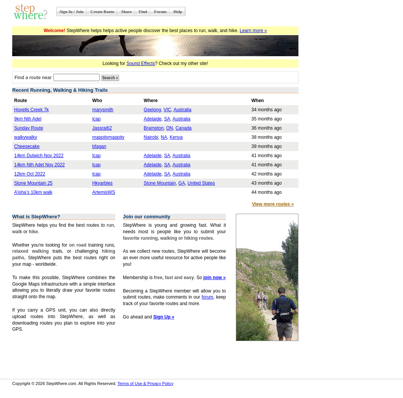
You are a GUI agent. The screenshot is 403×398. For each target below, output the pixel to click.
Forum (160, 11)
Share (126, 11)
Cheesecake (27, 146)
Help (178, 11)
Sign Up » (163, 317)
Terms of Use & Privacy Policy (146, 383)
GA (181, 183)
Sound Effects (140, 63)
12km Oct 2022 (29, 174)
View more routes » (273, 204)
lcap (96, 119)
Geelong (152, 109)
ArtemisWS (103, 192)
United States (201, 183)
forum (207, 297)
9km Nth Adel (27, 119)
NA (164, 137)
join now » (214, 277)
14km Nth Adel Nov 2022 (39, 164)
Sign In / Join (72, 11)
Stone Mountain (160, 183)
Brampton (154, 128)
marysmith (102, 109)
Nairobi (151, 137)
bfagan (99, 146)
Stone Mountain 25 (33, 183)
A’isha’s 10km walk (33, 192)
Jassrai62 (102, 128)
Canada (184, 128)
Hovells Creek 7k (31, 109)
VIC (167, 109)
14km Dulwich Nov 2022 (38, 155)
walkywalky (25, 137)
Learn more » (253, 30)
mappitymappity (108, 137)
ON (169, 128)
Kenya (176, 137)
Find (143, 11)
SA (167, 119)
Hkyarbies (102, 183)
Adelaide (153, 119)
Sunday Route (28, 128)
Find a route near (33, 77)
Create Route (102, 11)
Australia (183, 109)
